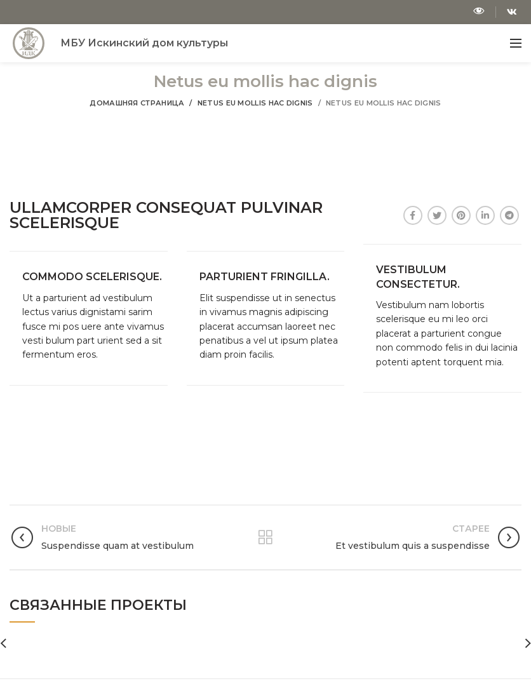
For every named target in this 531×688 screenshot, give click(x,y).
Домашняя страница (137, 102)
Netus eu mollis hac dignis (255, 102)
